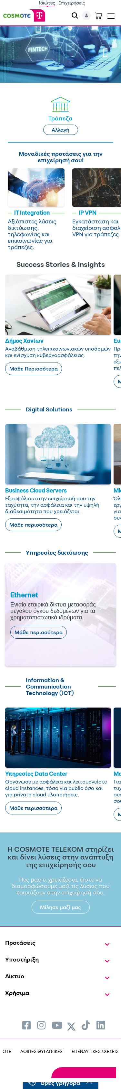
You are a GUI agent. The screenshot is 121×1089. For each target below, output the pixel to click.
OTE (7, 1051)
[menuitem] (26, 1025)
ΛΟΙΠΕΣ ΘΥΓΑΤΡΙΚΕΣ (41, 1051)
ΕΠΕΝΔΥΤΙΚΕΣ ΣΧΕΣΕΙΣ (95, 1051)
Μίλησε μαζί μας (60, 907)
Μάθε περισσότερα (33, 524)
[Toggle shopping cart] (98, 15)
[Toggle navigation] (111, 14)
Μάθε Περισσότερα (33, 368)
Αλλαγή (60, 130)
